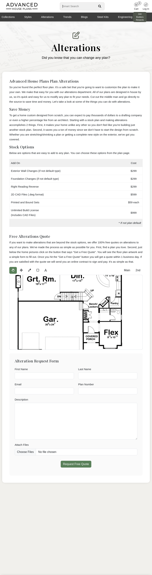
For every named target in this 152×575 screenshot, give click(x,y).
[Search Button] (99, 6)
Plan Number (86, 384)
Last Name (84, 369)
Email (18, 384)
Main (127, 270)
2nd (138, 270)
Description (21, 399)
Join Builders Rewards (140, 17)
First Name (21, 369)
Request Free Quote (76, 464)
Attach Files (22, 444)
